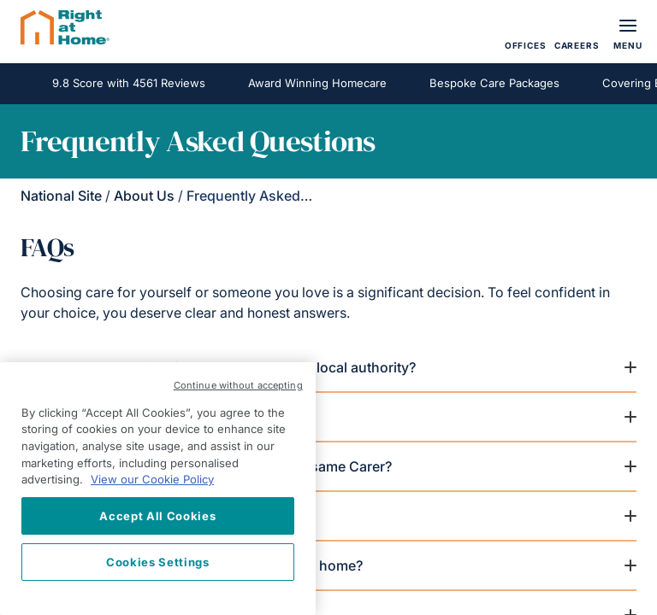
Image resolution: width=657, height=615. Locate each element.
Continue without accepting (238, 385)
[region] (158, 488)
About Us (144, 195)
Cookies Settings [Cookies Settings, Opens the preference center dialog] (158, 562)
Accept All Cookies (157, 516)
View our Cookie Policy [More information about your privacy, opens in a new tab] (152, 479)
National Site (61, 195)
